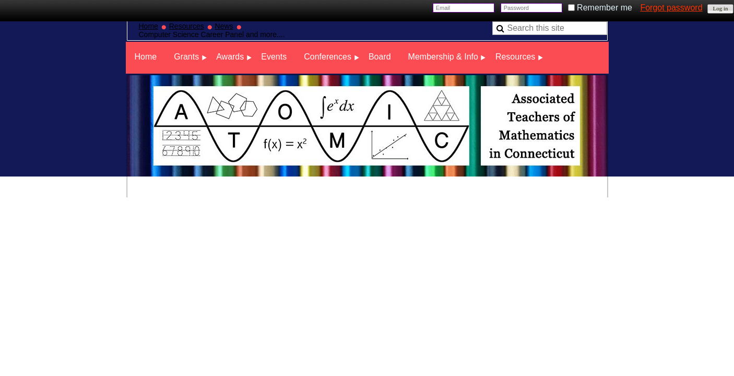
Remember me (604, 7)
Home (148, 26)
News (224, 26)
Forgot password (671, 7)
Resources (186, 26)
